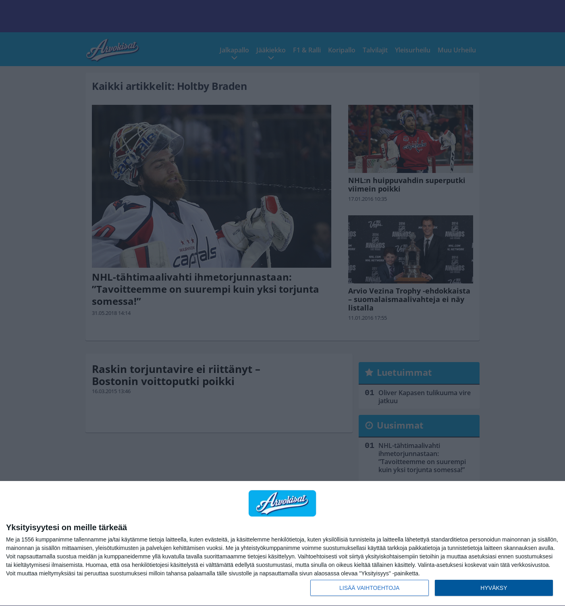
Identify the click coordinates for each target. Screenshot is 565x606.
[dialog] (282, 543)
